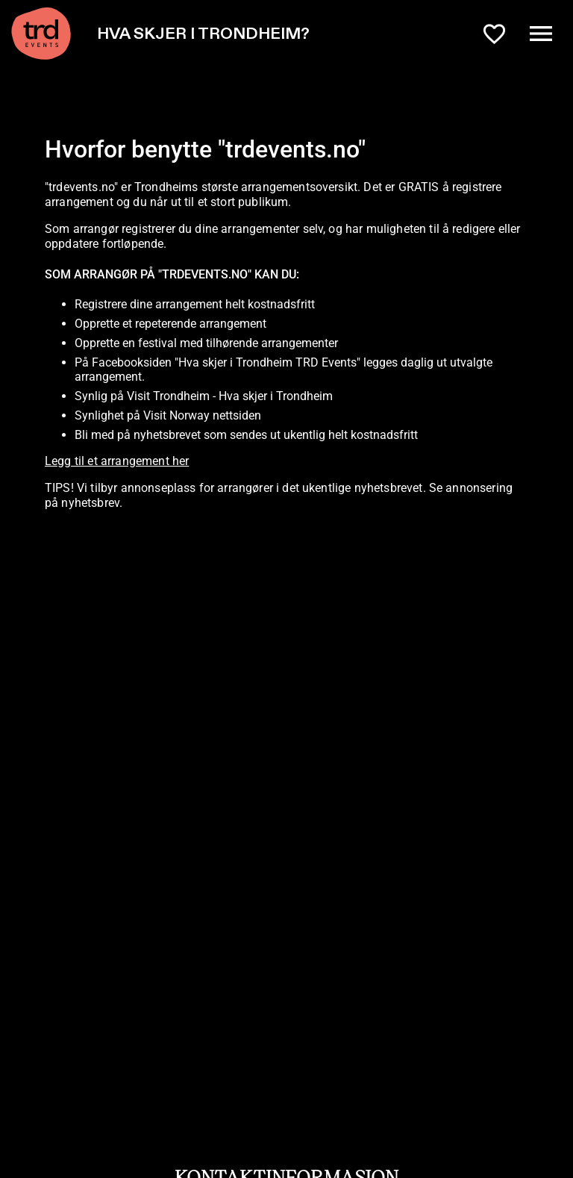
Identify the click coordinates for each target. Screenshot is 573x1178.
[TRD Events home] (41, 33)
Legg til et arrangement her (117, 461)
